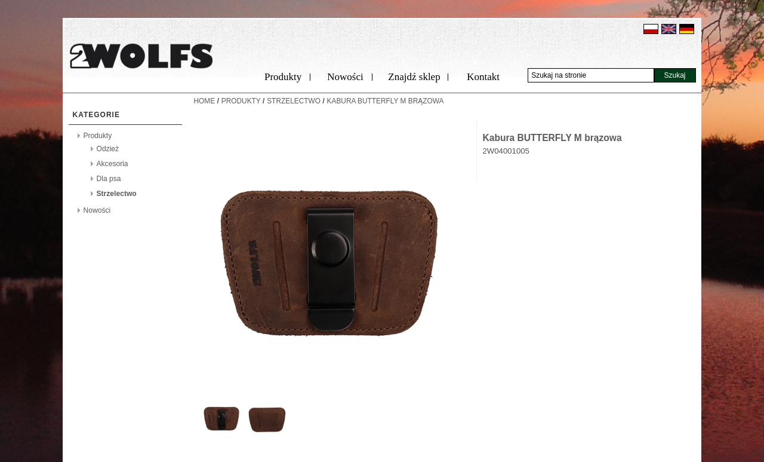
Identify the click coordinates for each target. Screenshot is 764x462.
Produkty (282, 76)
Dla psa (109, 179)
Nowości (345, 76)
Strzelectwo (117, 193)
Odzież (108, 149)
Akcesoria (112, 164)
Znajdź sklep (414, 76)
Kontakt (483, 76)
